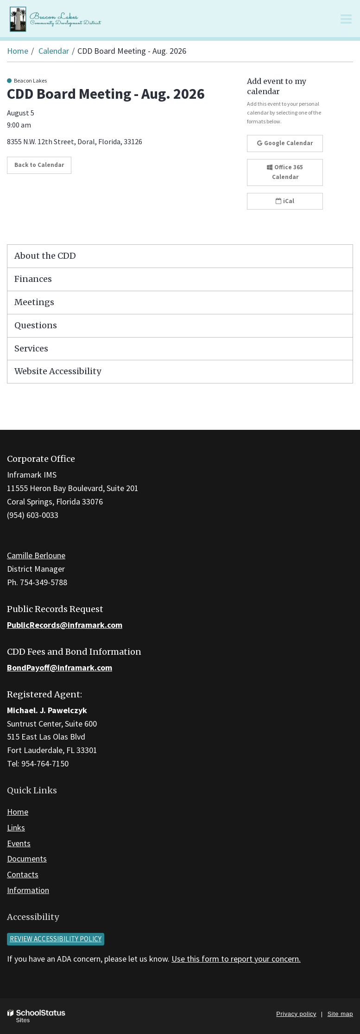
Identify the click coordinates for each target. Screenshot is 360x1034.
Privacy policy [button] (296, 1013)
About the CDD (45, 255)
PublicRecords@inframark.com (64, 624)
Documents (27, 858)
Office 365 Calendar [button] (285, 172)
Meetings (34, 302)
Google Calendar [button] (285, 143)
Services (31, 348)
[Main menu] (346, 18)
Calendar (53, 50)
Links (16, 827)
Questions (35, 325)
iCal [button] (285, 201)
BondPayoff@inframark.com (59, 667)
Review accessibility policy (55, 938)
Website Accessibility (57, 371)
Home (17, 50)
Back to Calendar (39, 165)
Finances (33, 279)
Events (19, 843)
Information (28, 890)
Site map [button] (340, 1013)
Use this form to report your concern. (236, 958)
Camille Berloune (36, 555)
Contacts (22, 874)
